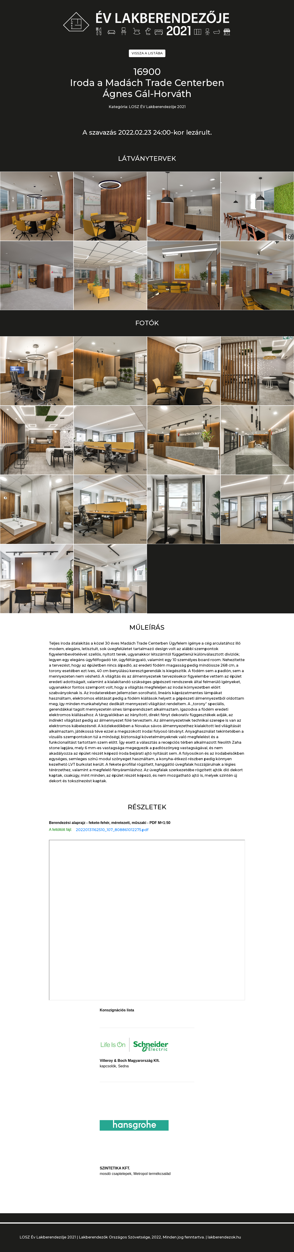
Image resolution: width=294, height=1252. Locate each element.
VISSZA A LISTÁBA (147, 53)
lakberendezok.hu (224, 1237)
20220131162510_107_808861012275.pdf (112, 830)
